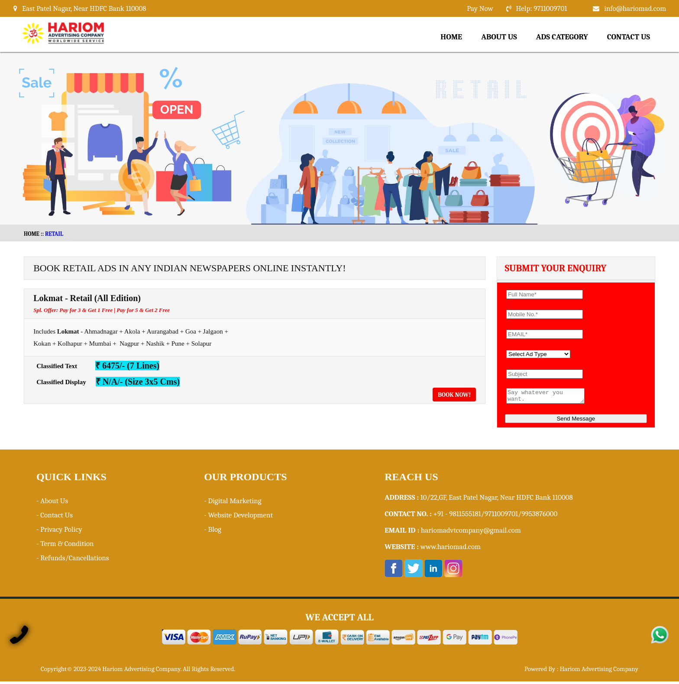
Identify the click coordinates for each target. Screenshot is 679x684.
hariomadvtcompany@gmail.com (471, 533)
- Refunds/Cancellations (72, 560)
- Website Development (238, 518)
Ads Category (562, 37)
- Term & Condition (65, 546)
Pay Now (480, 8)
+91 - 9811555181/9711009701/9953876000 (495, 516)
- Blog (212, 532)
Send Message (575, 421)
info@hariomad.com (635, 8)
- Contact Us (54, 518)
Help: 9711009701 (541, 8)
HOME (31, 234)
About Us (499, 37)
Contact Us (628, 37)
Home (451, 37)
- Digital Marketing (232, 503)
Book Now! (454, 394)
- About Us (52, 503)
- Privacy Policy (59, 532)
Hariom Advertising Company (599, 671)
